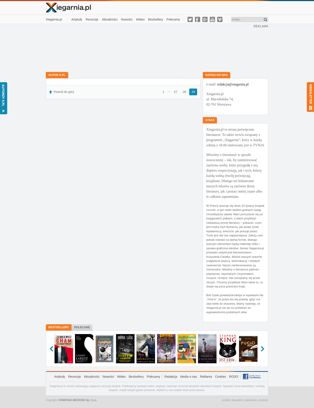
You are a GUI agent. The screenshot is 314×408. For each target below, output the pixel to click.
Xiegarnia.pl (54, 19)
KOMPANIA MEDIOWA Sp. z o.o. (77, 400)
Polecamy (173, 19)
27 (175, 92)
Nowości (127, 19)
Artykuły (76, 19)
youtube (212, 19)
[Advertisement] (150, 47)
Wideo (140, 19)
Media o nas (188, 376)
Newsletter (310, 97)
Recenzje (92, 19)
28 (184, 92)
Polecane (82, 327)
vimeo (219, 19)
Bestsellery (155, 19)
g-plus (205, 19)
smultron (263, 400)
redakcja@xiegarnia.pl (233, 84)
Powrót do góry (64, 92)
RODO (233, 376)
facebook (197, 19)
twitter (190, 19)
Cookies (220, 376)
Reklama (206, 376)
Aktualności (110, 19)
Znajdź (265, 19)
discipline (236, 400)
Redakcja (170, 376)
